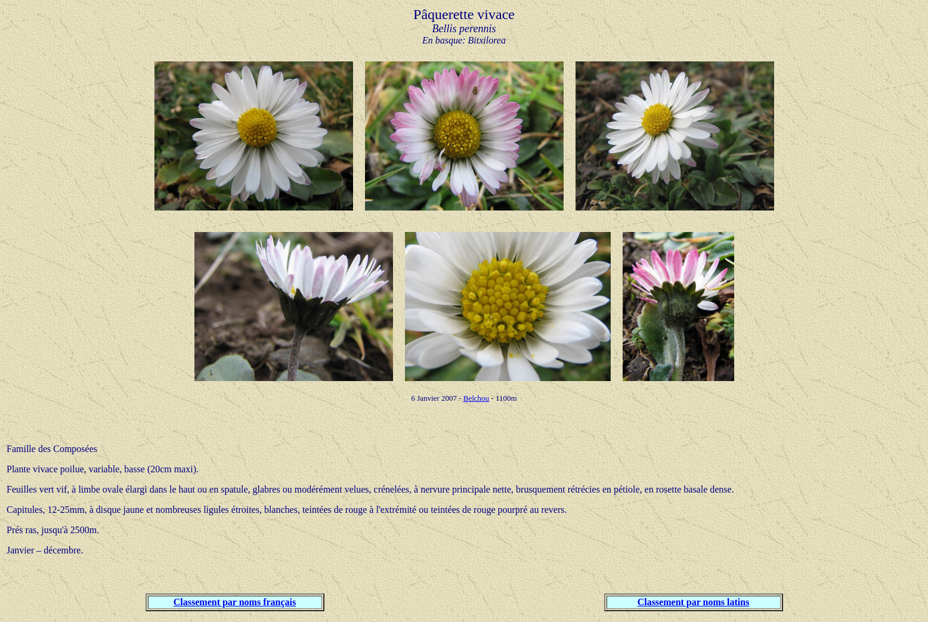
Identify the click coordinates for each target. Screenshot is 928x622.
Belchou (476, 398)
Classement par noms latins (694, 602)
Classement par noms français (235, 602)
